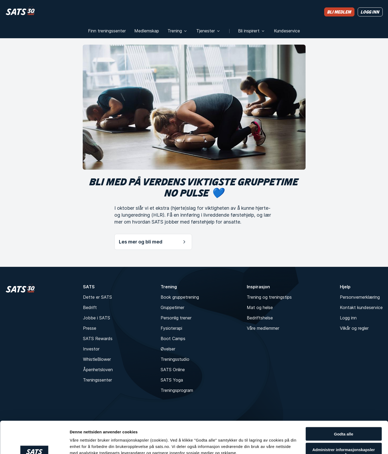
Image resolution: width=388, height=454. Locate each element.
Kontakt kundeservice (361, 307)
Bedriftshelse (260, 317)
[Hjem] (20, 11)
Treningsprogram (177, 390)
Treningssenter (97, 380)
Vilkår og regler (354, 328)
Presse (89, 328)
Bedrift (90, 307)
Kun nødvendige (343, 441)
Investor (91, 349)
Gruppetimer (172, 307)
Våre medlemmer (263, 328)
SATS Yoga (172, 380)
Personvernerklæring (360, 297)
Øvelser (168, 349)
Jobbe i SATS (96, 317)
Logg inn (348, 317)
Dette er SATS (97, 297)
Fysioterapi (171, 328)
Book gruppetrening (180, 297)
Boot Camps (173, 338)
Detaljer (77, 438)
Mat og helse (260, 307)
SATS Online (173, 369)
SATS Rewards (97, 338)
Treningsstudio (175, 359)
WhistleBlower (97, 359)
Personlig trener (176, 317)
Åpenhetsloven (98, 369)
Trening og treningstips (269, 297)
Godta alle (343, 405)
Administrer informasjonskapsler (343, 423)
